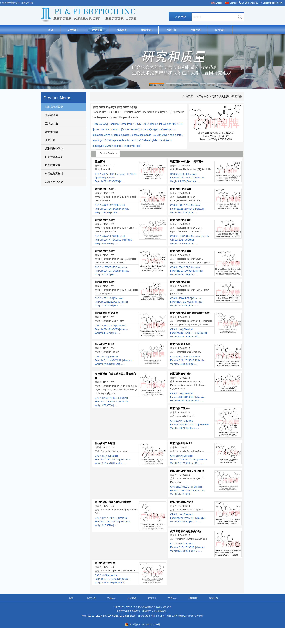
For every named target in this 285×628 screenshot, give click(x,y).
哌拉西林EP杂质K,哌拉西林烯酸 (113, 501)
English (218, 3)
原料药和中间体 (54, 148)
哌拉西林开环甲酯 (105, 562)
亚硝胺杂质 (51, 123)
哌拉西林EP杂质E (180, 220)
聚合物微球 (51, 131)
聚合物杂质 (51, 115)
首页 (50, 29)
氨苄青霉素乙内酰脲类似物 (185, 531)
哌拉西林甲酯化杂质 (106, 313)
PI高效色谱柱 (52, 165)
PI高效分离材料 (54, 173)
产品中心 (97, 29)
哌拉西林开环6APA (181, 443)
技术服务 (122, 29)
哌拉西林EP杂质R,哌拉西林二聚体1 (190, 313)
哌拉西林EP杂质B (105, 189)
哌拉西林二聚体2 (104, 344)
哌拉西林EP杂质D (105, 220)
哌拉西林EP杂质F (105, 251)
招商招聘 (195, 29)
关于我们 (72, 29)
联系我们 (220, 29)
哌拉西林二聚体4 (180, 408)
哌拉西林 (100, 161)
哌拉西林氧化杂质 (180, 344)
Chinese (234, 3)
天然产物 (50, 140)
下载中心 (171, 29)
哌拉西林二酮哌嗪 (105, 443)
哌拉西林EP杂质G (180, 251)
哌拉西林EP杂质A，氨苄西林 (187, 161)
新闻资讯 (146, 29)
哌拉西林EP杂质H (105, 282)
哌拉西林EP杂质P (180, 373)
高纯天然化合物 (54, 181)
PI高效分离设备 (54, 156)
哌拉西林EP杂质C (180, 189)
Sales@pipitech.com (273, 3)
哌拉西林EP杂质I (180, 282)
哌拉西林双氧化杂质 (181, 501)
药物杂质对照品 (54, 106)
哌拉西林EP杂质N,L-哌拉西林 (187, 470)
